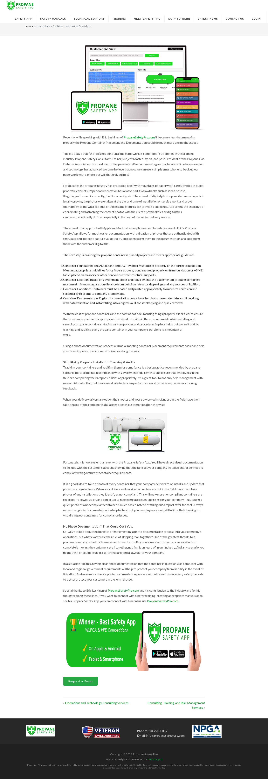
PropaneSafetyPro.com (139, 137)
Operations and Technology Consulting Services (96, 703)
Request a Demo (80, 681)
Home (29, 26)
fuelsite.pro (155, 759)
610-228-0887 (157, 731)
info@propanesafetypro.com (165, 735)
